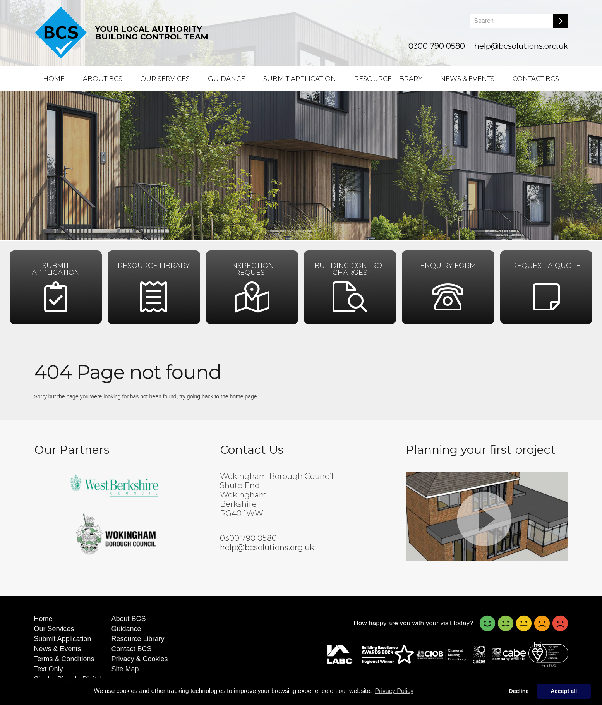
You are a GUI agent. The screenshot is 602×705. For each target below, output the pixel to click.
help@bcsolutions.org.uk (521, 46)
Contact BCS (536, 78)
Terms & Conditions (64, 659)
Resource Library (388, 78)
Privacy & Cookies (139, 659)
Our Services (165, 78)
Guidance (226, 78)
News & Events (467, 78)
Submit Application (299, 78)
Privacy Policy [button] (394, 691)
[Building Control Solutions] (60, 33)
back (207, 396)
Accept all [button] (564, 691)
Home (54, 78)
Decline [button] (518, 691)
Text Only (48, 669)
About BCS (102, 78)
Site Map (125, 669)
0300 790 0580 (436, 46)
